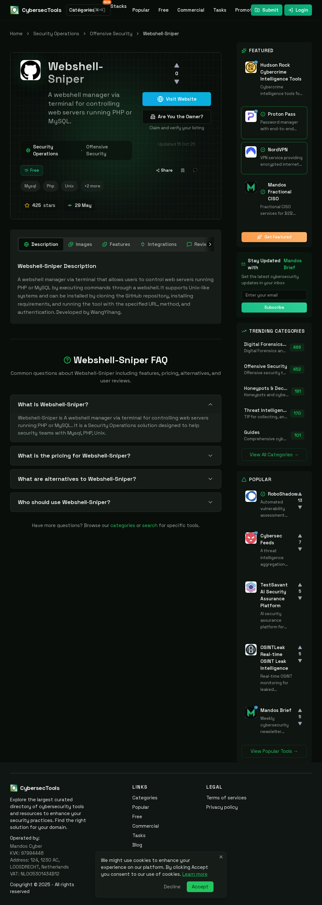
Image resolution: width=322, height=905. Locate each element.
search (150, 525)
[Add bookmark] (183, 170)
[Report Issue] (195, 170)
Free (163, 10)
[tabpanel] (116, 289)
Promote (245, 10)
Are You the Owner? (176, 116)
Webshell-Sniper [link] (161, 33)
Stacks (117, 5)
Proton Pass (282, 114)
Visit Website (177, 99)
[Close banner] (221, 856)
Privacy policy (222, 807)
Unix (69, 186)
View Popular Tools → (274, 751)
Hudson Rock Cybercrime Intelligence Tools (281, 72)
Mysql (30, 186)
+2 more (92, 186)
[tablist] (141, 244)
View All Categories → (274, 455)
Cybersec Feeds (271, 539)
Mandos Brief (293, 264)
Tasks (219, 10)
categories (122, 525)
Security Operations (56, 33)
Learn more (195, 874)
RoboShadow (283, 494)
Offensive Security (111, 33)
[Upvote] (177, 65)
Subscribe (274, 307)
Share (164, 170)
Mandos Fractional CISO (279, 192)
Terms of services (226, 798)
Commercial (190, 10)
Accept (200, 887)
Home (16, 33)
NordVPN (278, 150)
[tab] (41, 244)
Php (50, 186)
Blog (137, 845)
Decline (172, 887)
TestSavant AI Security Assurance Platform (274, 595)
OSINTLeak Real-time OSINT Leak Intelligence (274, 657)
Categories (145, 798)
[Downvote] (177, 82)
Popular (141, 10)
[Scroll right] (209, 244)
